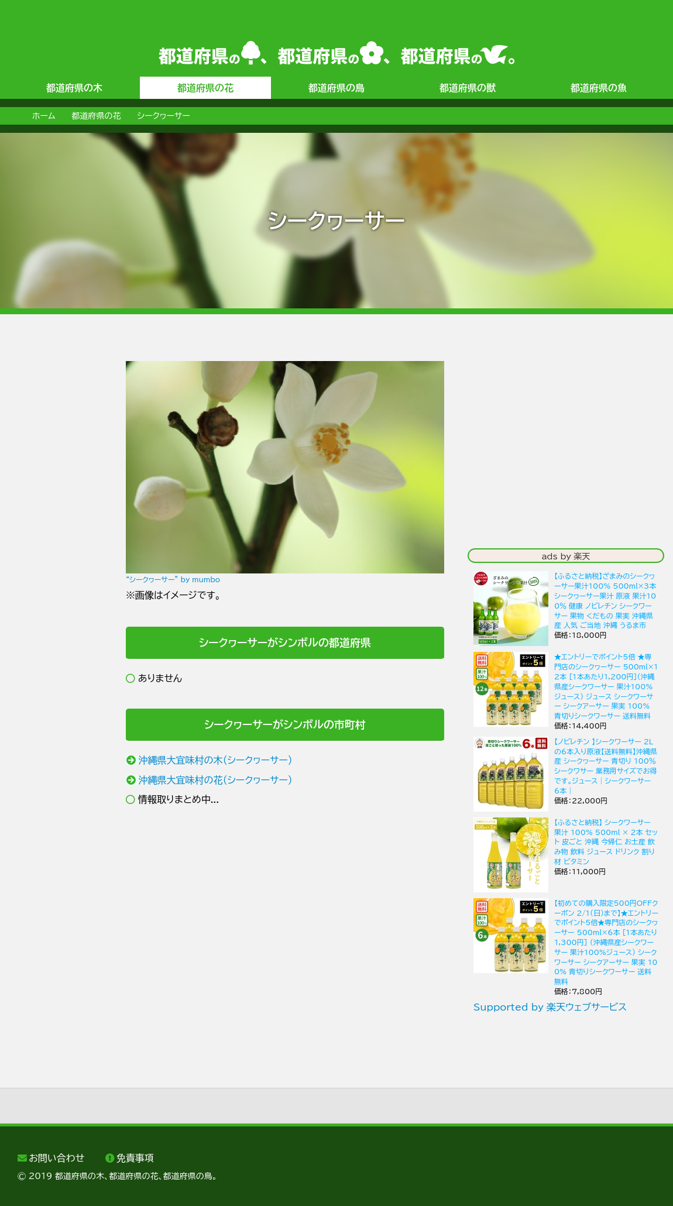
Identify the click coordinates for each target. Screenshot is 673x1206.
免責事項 (135, 1158)
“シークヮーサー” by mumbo (173, 579)
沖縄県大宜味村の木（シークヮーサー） (216, 760)
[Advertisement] (55, 536)
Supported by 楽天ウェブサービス (550, 1007)
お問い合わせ (56, 1158)
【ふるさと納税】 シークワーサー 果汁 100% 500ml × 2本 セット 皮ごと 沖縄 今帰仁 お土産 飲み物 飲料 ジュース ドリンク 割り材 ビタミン (606, 842)
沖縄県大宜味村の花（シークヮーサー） (216, 780)
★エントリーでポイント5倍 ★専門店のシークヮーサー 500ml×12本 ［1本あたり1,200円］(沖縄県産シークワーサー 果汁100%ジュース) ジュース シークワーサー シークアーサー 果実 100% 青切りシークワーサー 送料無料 (606, 686)
